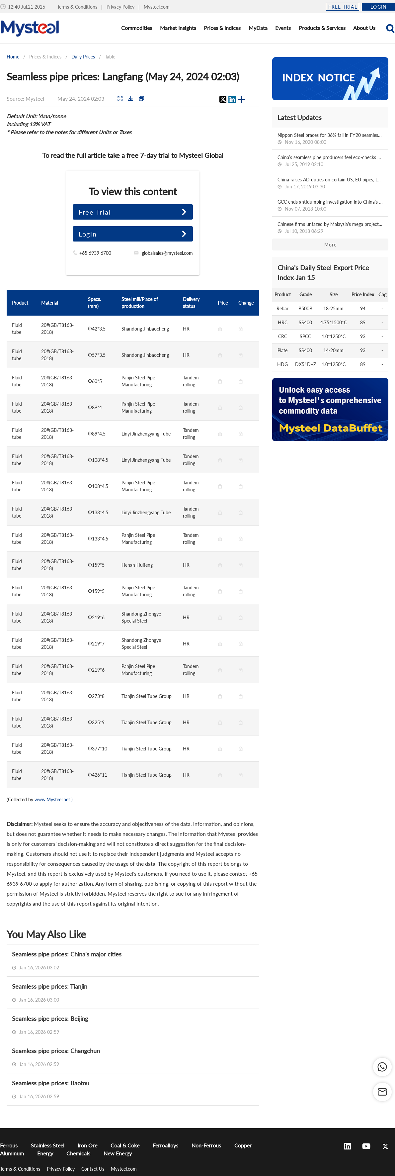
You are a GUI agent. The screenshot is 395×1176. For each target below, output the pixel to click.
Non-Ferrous (206, 1145)
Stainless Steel (47, 1145)
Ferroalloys (165, 1145)
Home (13, 56)
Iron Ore (87, 1145)
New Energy (118, 1153)
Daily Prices (83, 56)
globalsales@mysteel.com (167, 253)
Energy (45, 1153)
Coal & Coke (125, 1145)
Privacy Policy (121, 7)
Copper (243, 1145)
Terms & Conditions (78, 7)
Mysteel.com (157, 7)
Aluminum (12, 1153)
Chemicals (78, 1153)
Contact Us (93, 1169)
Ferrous (9, 1145)
